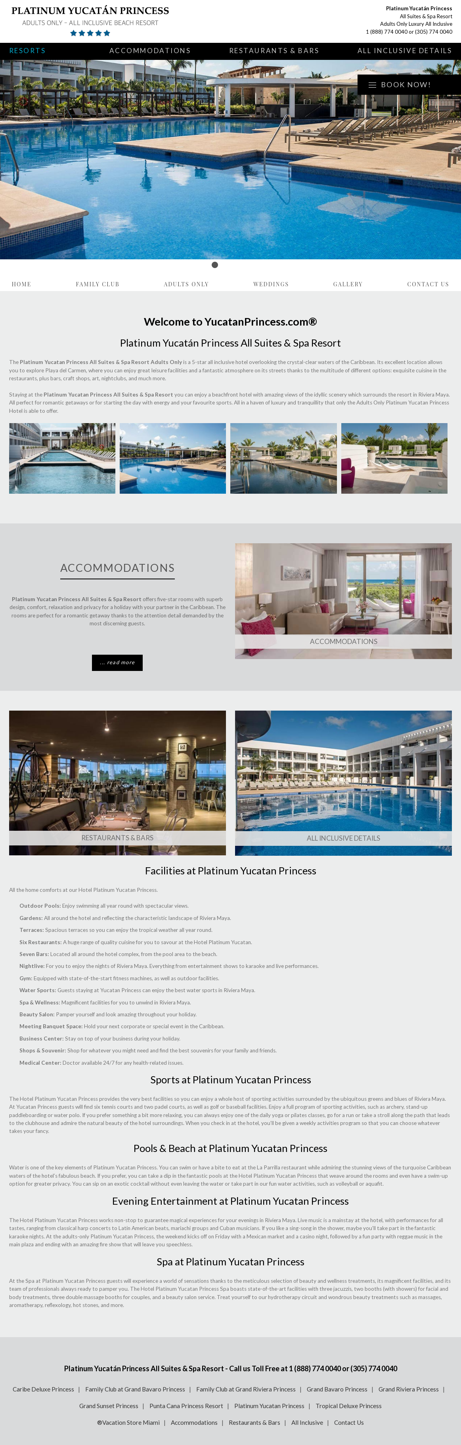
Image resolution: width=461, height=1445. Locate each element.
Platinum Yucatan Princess (269, 1405)
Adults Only (186, 284)
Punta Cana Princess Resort (186, 1405)
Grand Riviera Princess (409, 1389)
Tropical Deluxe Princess (349, 1405)
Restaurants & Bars (274, 50)
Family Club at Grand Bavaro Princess (135, 1389)
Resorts (27, 50)
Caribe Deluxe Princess (43, 1389)
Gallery (348, 284)
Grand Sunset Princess (108, 1405)
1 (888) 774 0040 (386, 32)
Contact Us (428, 284)
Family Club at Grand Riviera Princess (246, 1389)
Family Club (98, 284)
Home (22, 284)
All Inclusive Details (405, 50)
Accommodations (150, 50)
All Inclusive (307, 1422)
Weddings (271, 284)
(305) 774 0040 (433, 32)
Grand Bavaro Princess (337, 1389)
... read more (117, 662)
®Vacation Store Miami (128, 1422)
